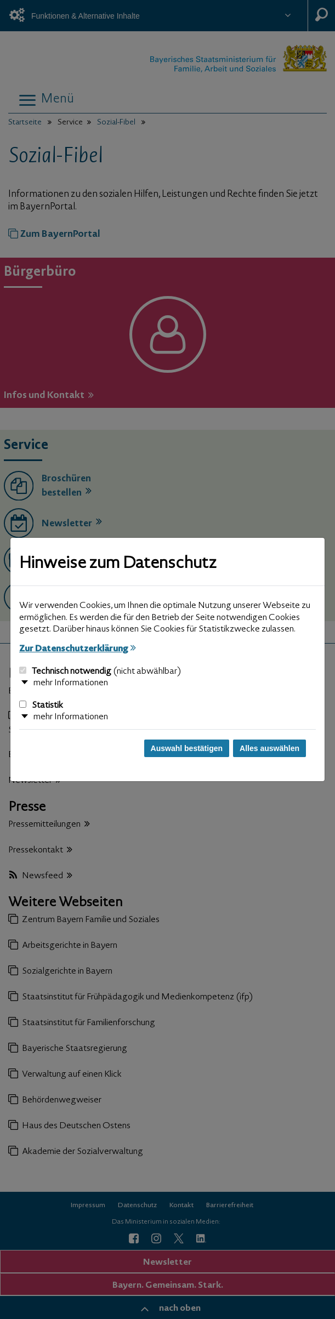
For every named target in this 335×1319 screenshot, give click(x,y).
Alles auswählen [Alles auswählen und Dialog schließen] (269, 748)
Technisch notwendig (100, 671)
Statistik (41, 705)
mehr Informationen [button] (70, 683)
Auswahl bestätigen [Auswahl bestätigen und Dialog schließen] (187, 748)
